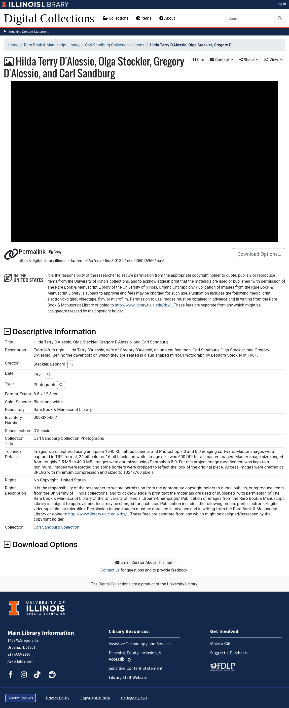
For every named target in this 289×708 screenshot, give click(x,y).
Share (247, 59)
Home (13, 45)
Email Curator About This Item (144, 562)
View (271, 59)
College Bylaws (134, 698)
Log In (281, 4)
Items (143, 18)
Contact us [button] (110, 570)
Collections (116, 18)
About (167, 18)
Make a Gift (220, 644)
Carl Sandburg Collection (107, 45)
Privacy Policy (57, 698)
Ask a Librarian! (20, 661)
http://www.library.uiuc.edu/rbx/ (143, 305)
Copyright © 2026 (95, 698)
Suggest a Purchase (228, 653)
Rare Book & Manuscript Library (51, 45)
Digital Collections (49, 18)
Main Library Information (40, 633)
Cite (198, 59)
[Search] (250, 18)
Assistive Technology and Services (140, 644)
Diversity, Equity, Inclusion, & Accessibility (135, 656)
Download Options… (259, 254)
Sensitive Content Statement (28, 32)
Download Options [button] (40, 544)
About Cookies (20, 698)
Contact (220, 59)
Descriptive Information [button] (50, 331)
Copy (55, 252)
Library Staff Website (128, 677)
